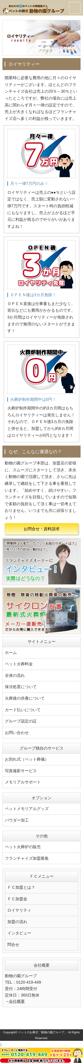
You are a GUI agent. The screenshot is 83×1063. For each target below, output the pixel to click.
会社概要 (17, 1001)
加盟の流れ (17, 922)
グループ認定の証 (21, 721)
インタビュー (19, 933)
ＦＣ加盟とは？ (21, 887)
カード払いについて (23, 710)
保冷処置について (21, 687)
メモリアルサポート (23, 782)
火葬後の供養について (25, 698)
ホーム (11, 652)
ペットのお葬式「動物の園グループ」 (42, 1032)
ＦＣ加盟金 (17, 899)
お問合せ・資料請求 (42, 529)
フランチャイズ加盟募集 (27, 858)
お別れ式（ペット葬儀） (27, 759)
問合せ (13, 944)
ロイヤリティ (19, 910)
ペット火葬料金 (19, 664)
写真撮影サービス (21, 771)
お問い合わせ (17, 732)
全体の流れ (15, 675)
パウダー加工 (17, 820)
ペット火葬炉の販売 (23, 847)
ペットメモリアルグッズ (27, 809)
